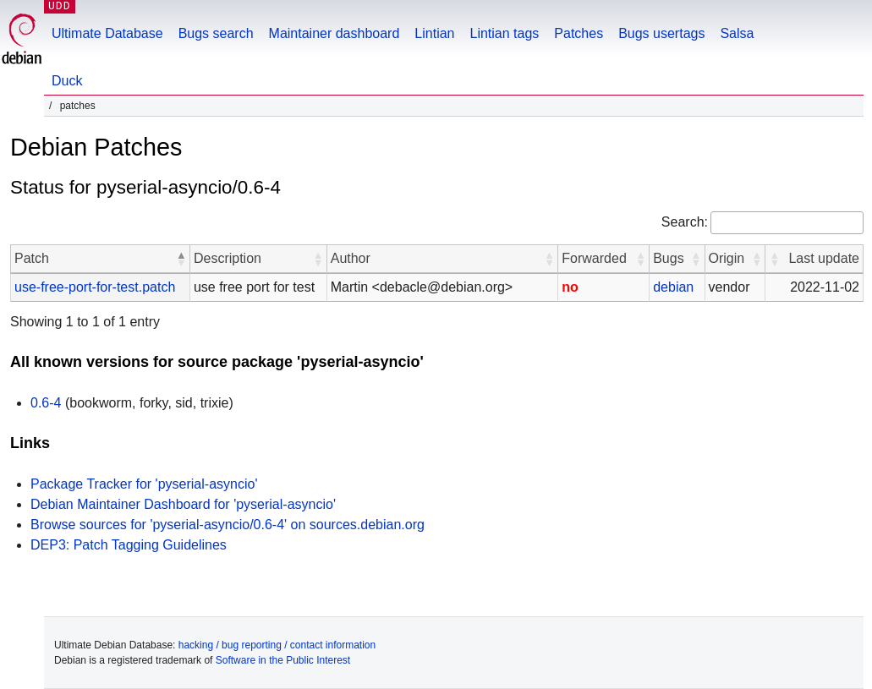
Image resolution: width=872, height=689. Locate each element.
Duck (67, 81)
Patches (578, 33)
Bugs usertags (661, 33)
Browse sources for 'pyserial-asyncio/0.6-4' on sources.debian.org (227, 524)
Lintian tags (504, 33)
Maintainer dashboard (334, 33)
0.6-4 (45, 403)
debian (673, 287)
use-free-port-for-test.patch (94, 287)
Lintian (434, 33)
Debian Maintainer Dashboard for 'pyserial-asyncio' (183, 504)
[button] (181, 258)
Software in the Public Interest (283, 660)
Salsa (737, 33)
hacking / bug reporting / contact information (277, 645)
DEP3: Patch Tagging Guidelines (128, 545)
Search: (684, 222)
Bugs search (216, 33)
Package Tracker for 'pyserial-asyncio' (143, 484)
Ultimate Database (107, 33)
